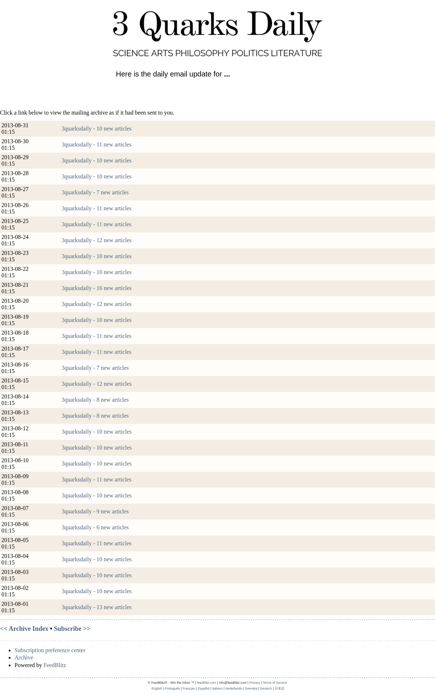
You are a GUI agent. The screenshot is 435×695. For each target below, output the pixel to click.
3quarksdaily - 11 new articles (96, 144)
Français (188, 688)
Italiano (217, 688)
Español (204, 688)
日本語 (279, 688)
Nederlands (233, 688)
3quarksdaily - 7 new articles (95, 192)
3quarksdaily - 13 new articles (97, 607)
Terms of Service (275, 682)
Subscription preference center (50, 650)
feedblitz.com (206, 682)
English (157, 688)
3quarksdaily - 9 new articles (95, 511)
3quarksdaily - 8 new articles (95, 400)
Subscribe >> (72, 628)
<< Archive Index (24, 628)
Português (172, 688)
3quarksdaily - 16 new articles (97, 288)
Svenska (251, 688)
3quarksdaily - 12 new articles (97, 240)
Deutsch (266, 688)
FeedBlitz (55, 665)
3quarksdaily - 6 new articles (95, 527)
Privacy (254, 682)
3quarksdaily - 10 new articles (97, 128)
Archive (24, 657)
